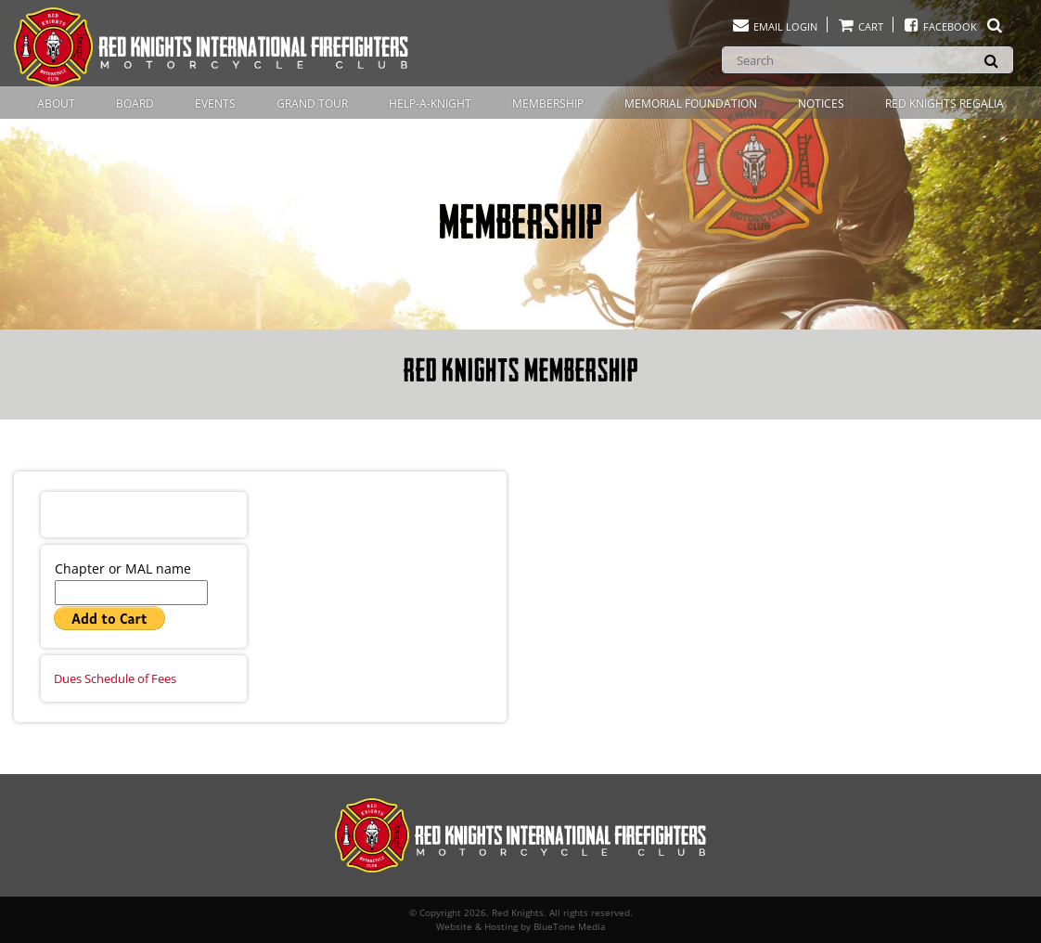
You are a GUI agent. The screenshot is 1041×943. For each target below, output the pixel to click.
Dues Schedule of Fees (115, 678)
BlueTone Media (569, 926)
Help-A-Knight (430, 103)
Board (135, 103)
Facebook (953, 26)
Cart (860, 26)
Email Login (774, 26)
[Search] (867, 59)
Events (215, 103)
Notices (821, 103)
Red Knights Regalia (944, 103)
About (56, 103)
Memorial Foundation (690, 103)
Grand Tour (312, 103)
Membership (548, 103)
